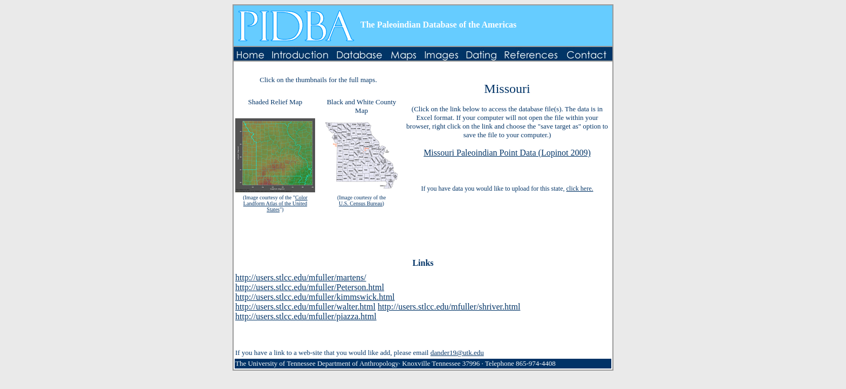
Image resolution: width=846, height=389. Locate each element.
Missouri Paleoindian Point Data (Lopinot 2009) (507, 152)
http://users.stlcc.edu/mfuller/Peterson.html (309, 287)
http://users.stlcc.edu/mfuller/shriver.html (449, 306)
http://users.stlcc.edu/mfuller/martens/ (300, 277)
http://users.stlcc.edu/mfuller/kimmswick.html (315, 296)
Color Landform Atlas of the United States (275, 203)
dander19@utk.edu (457, 352)
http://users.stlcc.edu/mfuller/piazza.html (306, 316)
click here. (579, 188)
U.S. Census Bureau (361, 203)
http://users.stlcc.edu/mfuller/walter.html (305, 306)
